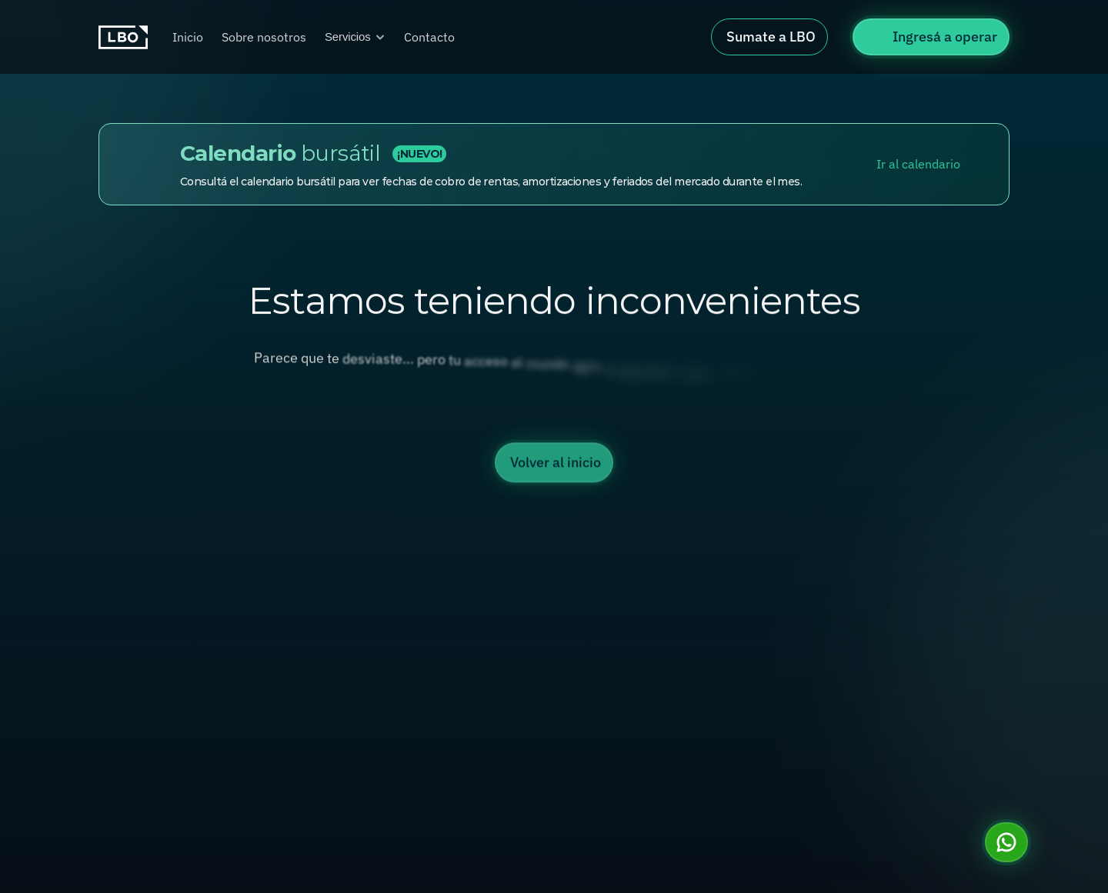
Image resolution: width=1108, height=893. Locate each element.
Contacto (429, 37)
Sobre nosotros (264, 37)
